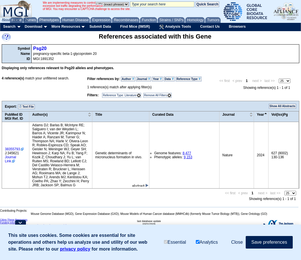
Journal (143, 79)
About (6, 19)
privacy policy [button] (75, 249)
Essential (175, 242)
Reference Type (188, 79)
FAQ (25, 19)
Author (128, 79)
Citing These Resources (13, 219)
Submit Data (100, 26)
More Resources (65, 26)
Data (169, 79)
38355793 (12, 149)
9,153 (188, 157)
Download (33, 26)
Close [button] (237, 242)
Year (157, 79)
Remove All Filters (155, 95)
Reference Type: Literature (120, 95)
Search (9, 26)
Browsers (237, 26)
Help (16, 19)
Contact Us (210, 26)
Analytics (207, 242)
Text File (26, 106)
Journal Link (10, 159)
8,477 (186, 153)
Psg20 (39, 48)
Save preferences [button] (269, 242)
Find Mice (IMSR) (135, 26)
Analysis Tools (175, 26)
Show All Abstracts (282, 106)
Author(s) (40, 115)
